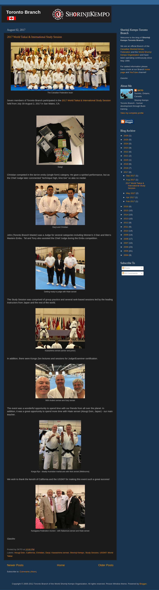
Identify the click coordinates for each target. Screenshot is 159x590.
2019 (126, 164)
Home (61, 565)
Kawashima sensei (60, 552)
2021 (126, 156)
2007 (126, 243)
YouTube (134, 72)
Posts (126, 268)
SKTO (140, 90)
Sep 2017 (131, 175)
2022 (126, 152)
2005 (126, 251)
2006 (126, 247)
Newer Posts (15, 565)
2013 (126, 218)
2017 (126, 172)
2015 (126, 210)
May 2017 (131, 193)
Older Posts (105, 565)
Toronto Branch (23, 12)
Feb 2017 (131, 201)
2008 (126, 239)
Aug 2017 (131, 179)
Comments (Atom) (28, 571)
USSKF (103, 552)
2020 (126, 160)
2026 (126, 135)
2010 (126, 231)
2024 (126, 143)
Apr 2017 (130, 197)
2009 (126, 235)
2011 (126, 227)
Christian (40, 552)
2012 (126, 222)
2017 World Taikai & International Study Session (34, 37)
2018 (126, 168)
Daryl (47, 552)
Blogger (143, 584)
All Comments (130, 273)
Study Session (92, 552)
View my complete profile (132, 113)
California (30, 552)
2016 (126, 206)
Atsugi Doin (19, 552)
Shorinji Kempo (77, 552)
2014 (126, 214)
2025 (126, 139)
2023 (126, 148)
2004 (126, 255)
